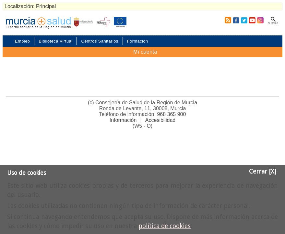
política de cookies (164, 226)
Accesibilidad (160, 120)
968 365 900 (171, 114)
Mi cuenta (145, 52)
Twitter (244, 20)
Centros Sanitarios (99, 41)
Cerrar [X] (262, 171)
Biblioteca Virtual (55, 41)
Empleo (22, 41)
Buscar (272, 23)
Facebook (236, 20)
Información (123, 120)
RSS (227, 20)
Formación (137, 41)
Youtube (252, 20)
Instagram (260, 20)
